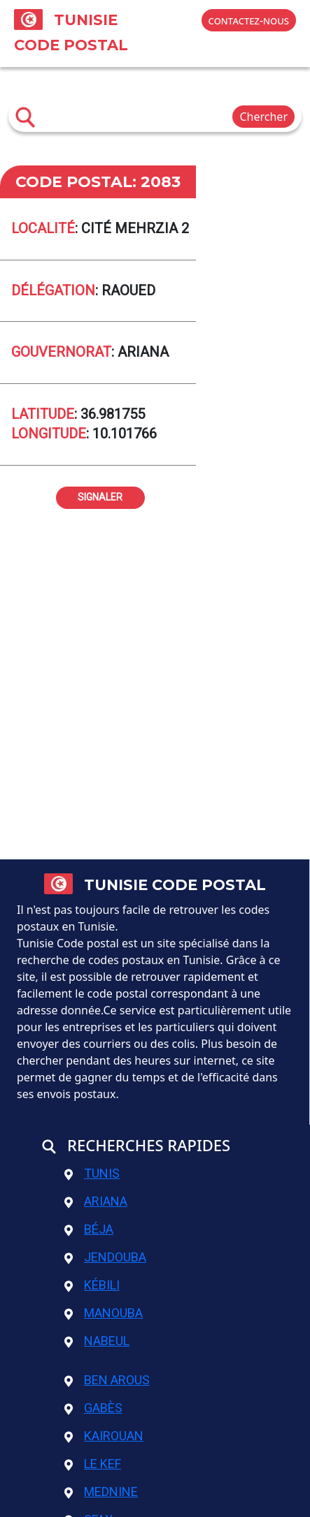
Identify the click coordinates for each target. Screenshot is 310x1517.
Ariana (95, 1201)
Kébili (92, 1285)
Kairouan (103, 1435)
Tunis (92, 1173)
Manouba (103, 1312)
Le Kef (92, 1463)
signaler (100, 495)
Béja (88, 1229)
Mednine (101, 1491)
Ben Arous (107, 1379)
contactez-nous (249, 20)
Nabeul (96, 1340)
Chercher (263, 116)
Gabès (93, 1407)
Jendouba (105, 1257)
